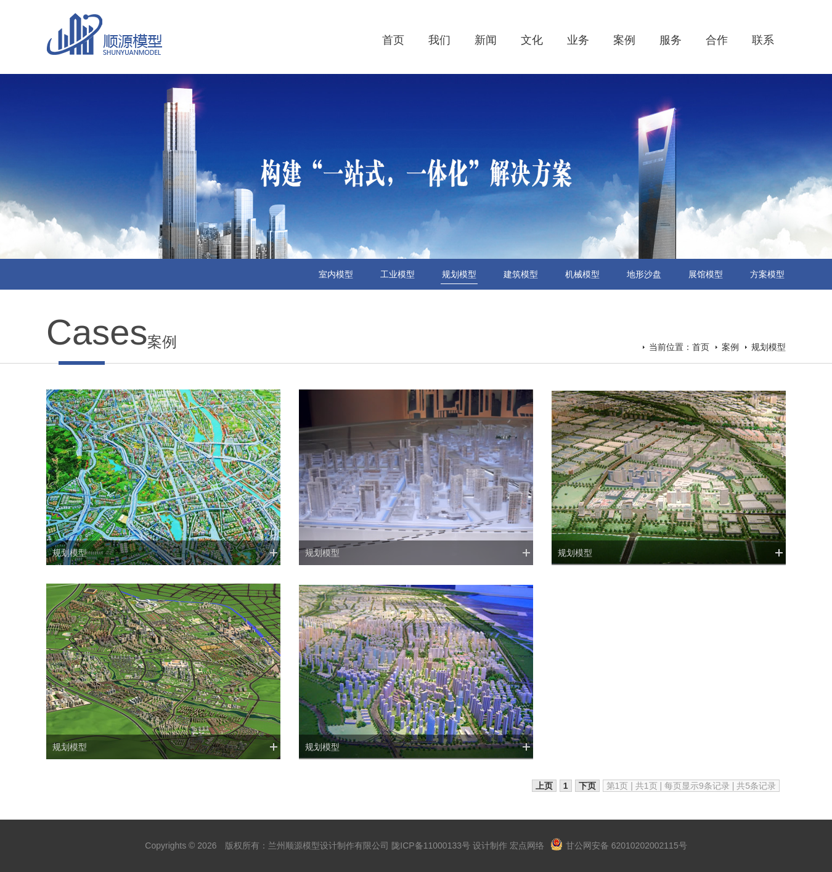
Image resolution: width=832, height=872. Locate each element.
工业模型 (397, 274)
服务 (670, 40)
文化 (532, 40)
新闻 (486, 40)
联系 (763, 40)
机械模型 (582, 274)
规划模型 (459, 274)
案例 (624, 40)
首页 (393, 40)
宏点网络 (527, 845)
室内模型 (336, 274)
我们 (439, 40)
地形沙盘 (644, 274)
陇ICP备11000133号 (430, 845)
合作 (717, 40)
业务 (578, 40)
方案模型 (767, 274)
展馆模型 (705, 274)
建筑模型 (521, 274)
